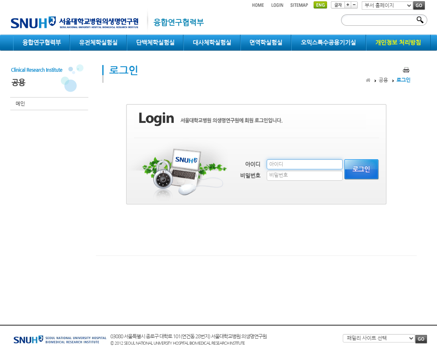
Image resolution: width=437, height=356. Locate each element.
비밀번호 (250, 176)
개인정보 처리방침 (398, 43)
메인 (20, 103)
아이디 (252, 164)
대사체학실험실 (212, 43)
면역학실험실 (265, 43)
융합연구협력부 (41, 43)
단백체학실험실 (155, 43)
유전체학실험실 (98, 43)
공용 (383, 80)
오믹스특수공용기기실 (328, 43)
